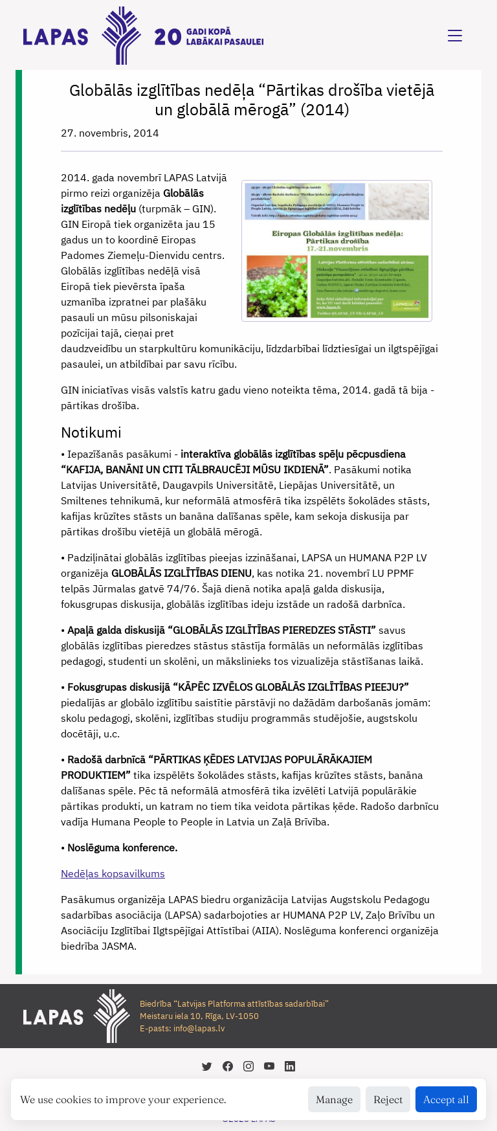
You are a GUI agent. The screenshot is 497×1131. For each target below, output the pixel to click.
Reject (388, 1099)
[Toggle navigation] (455, 35)
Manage (334, 1099)
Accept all (446, 1099)
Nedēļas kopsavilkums (113, 873)
